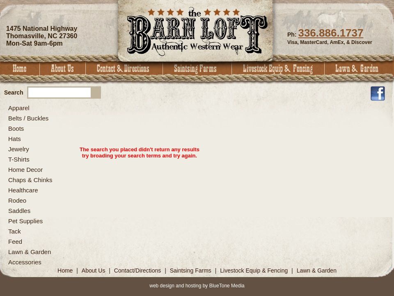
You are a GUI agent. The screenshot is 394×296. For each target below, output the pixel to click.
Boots (16, 128)
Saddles (19, 210)
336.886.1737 (330, 33)
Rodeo (17, 200)
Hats (14, 138)
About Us (63, 68)
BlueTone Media (227, 286)
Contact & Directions (124, 68)
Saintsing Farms (197, 68)
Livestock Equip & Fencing (278, 68)
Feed (15, 241)
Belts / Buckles (28, 118)
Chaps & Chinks (30, 179)
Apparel (19, 107)
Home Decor (25, 169)
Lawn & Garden (359, 68)
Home (20, 68)
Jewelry (18, 149)
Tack (14, 231)
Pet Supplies (25, 220)
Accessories (24, 262)
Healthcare (23, 190)
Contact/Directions (138, 270)
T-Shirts (19, 159)
